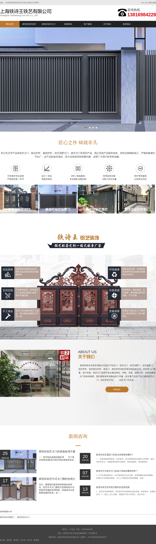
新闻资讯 (68, 24)
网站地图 (152, 3)
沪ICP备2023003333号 (97, 537)
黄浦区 (36, 540)
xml (142, 3)
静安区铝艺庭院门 (7, 517)
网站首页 (10, 24)
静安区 (16, 540)
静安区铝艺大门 (49, 24)
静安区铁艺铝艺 (29, 24)
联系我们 (127, 24)
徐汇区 (29, 540)
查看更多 (117, 389)
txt (146, 3)
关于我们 (107, 24)
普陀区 (9, 540)
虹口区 (2, 540)
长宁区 (23, 540)
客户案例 (88, 24)
